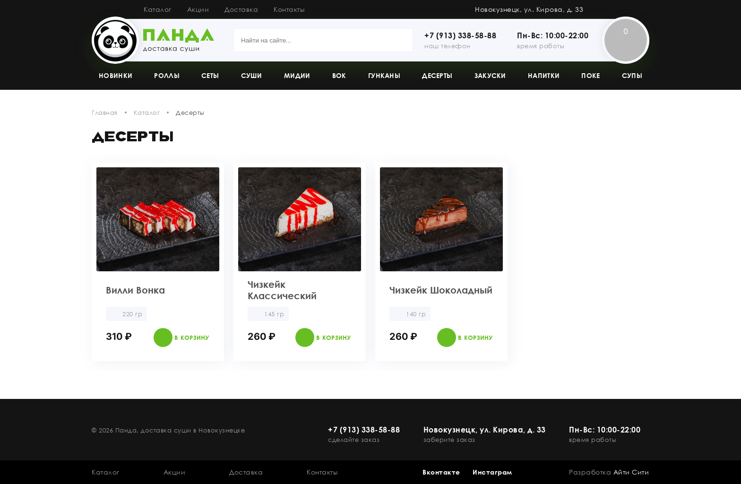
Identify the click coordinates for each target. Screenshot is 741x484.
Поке (590, 75)
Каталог (158, 9)
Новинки (115, 75)
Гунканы (384, 75)
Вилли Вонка (135, 289)
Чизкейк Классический (282, 289)
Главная (105, 112)
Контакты (289, 9)
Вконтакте (441, 472)
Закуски (490, 75)
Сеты (210, 75)
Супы (632, 75)
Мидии (297, 75)
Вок (339, 75)
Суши (251, 75)
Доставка (241, 9)
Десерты (437, 75)
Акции (198, 9)
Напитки (544, 75)
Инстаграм (492, 472)
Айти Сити (631, 472)
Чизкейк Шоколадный (440, 289)
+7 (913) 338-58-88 (460, 35)
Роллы (167, 75)
